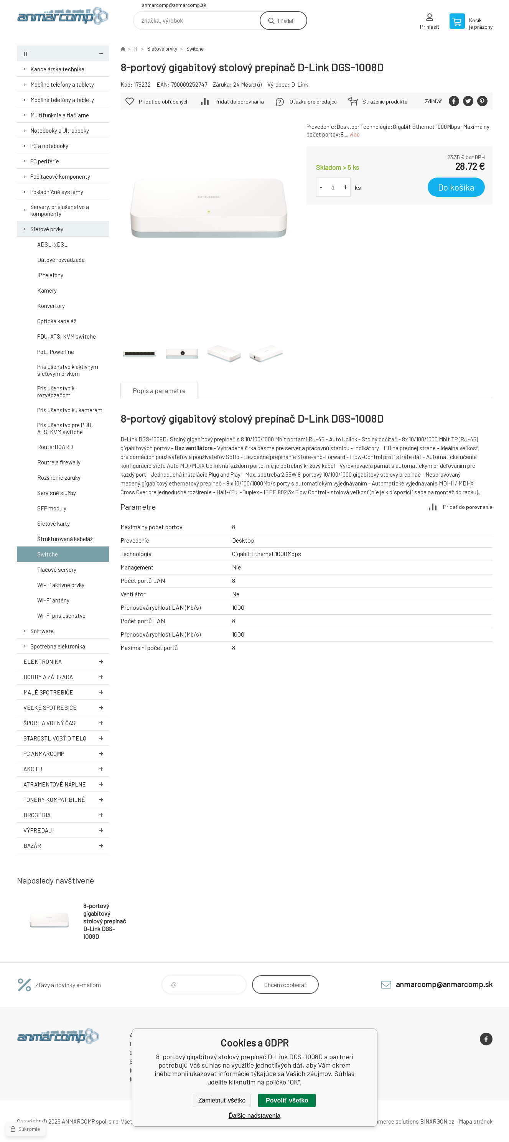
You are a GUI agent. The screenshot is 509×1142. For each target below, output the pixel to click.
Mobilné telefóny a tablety (62, 84)
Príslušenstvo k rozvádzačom (55, 391)
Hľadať (285, 20)
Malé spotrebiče (66, 692)
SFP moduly (51, 508)
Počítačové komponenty (60, 176)
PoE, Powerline (55, 351)
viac (354, 134)
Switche (47, 554)
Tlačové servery (56, 569)
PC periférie (44, 161)
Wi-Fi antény (53, 600)
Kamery (47, 290)
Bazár (66, 845)
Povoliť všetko (287, 1100)
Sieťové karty (53, 523)
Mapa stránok (476, 1121)
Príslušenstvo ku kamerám (69, 409)
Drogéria (66, 814)
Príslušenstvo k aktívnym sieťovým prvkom (67, 370)
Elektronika (66, 661)
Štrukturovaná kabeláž (65, 538)
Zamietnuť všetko (221, 1100)
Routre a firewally (59, 462)
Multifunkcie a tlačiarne (59, 115)
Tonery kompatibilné (66, 799)
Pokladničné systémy (56, 191)
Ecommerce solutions (391, 1121)
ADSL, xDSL (52, 244)
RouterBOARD (55, 446)
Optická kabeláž (56, 321)
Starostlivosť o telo (66, 738)
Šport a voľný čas (66, 722)
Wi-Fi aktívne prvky (60, 584)
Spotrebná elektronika (57, 646)
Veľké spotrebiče (66, 707)
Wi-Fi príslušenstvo (61, 615)
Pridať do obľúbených (164, 101)
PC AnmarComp (66, 753)
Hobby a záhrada (66, 676)
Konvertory (51, 305)
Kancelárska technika (57, 69)
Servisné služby (56, 492)
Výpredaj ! (66, 830)
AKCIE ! (66, 768)
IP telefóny (50, 275)
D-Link (299, 84)
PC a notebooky (49, 145)
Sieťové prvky (46, 228)
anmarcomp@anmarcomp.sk (174, 5)
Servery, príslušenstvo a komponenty (59, 210)
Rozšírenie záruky (59, 477)
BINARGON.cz (437, 1121)
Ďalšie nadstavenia (254, 1115)
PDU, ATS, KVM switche (66, 336)
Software (42, 630)
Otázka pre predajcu (313, 101)
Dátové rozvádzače (61, 259)
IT (66, 53)
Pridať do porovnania (239, 101)
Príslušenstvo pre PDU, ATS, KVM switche (65, 428)
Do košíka (456, 187)
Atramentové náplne (66, 784)
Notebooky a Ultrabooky (59, 130)
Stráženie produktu (384, 101)
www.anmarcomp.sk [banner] (63, 18)
